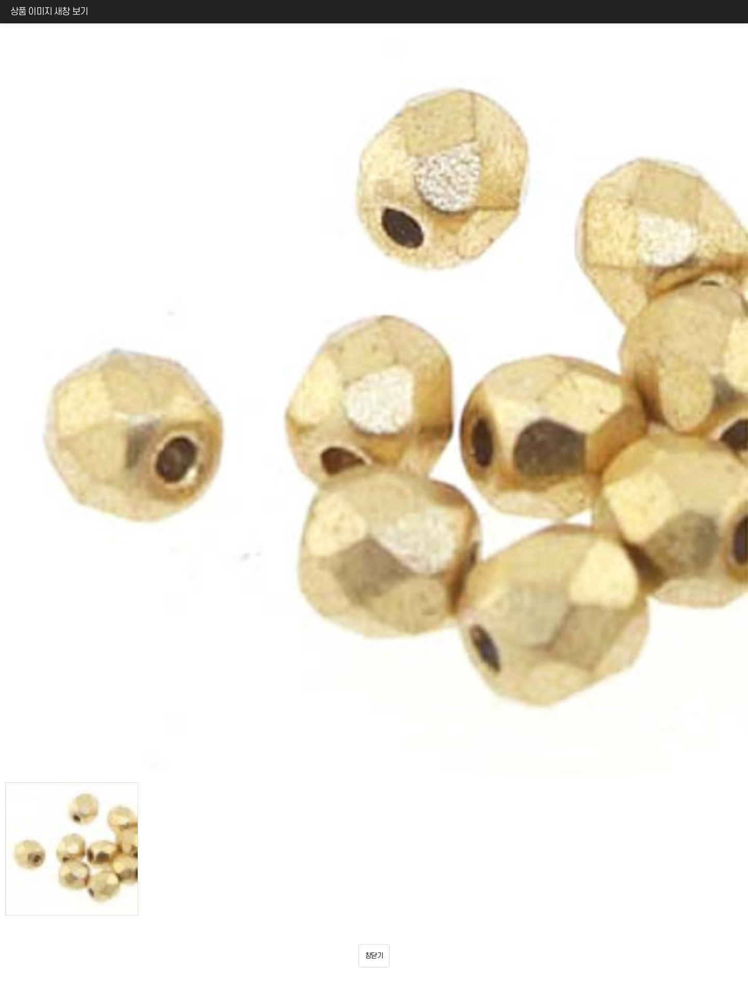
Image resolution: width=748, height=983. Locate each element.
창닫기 (374, 955)
